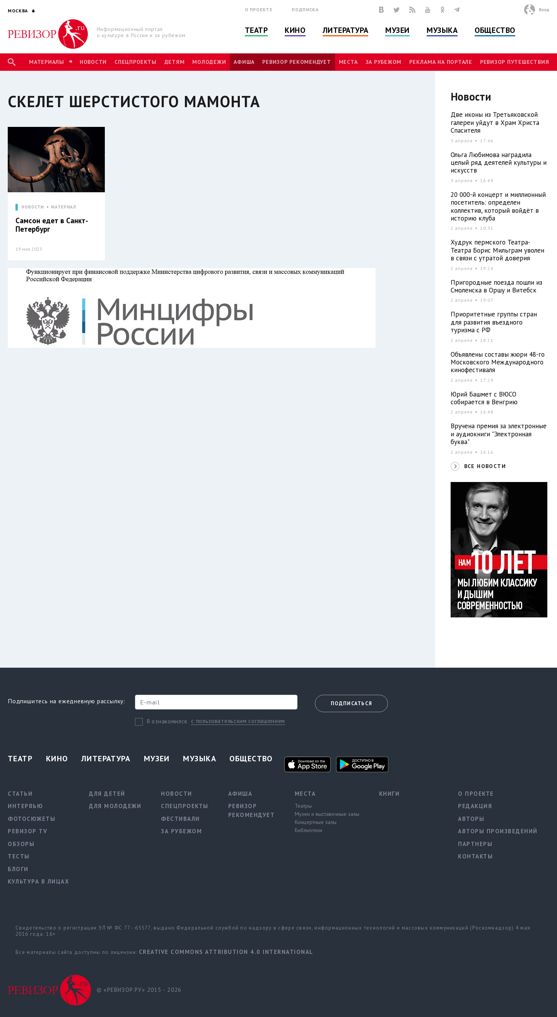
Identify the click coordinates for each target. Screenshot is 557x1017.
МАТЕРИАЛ (63, 207)
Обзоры (21, 844)
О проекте (259, 9)
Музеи (397, 30)
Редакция (475, 806)
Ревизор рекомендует (296, 61)
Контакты (475, 856)
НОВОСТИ (33, 207)
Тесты (19, 856)
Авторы (471, 818)
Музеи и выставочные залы (327, 813)
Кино (295, 30)
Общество (495, 30)
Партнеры (475, 844)
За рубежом (384, 61)
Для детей (107, 793)
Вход (544, 9)
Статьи (20, 793)
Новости (93, 61)
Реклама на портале (440, 61)
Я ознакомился (167, 721)
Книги (389, 793)
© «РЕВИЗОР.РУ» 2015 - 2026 (139, 989)
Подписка (305, 9)
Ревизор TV (27, 831)
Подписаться (351, 703)
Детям (174, 61)
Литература (346, 30)
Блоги (18, 869)
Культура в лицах (38, 881)
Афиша (244, 61)
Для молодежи (115, 806)
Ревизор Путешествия (514, 61)
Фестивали (180, 818)
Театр (256, 30)
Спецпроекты (135, 61)
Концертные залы (316, 822)
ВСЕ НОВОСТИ (485, 466)
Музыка (442, 30)
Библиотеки (308, 830)
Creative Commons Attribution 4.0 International (226, 951)
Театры (303, 805)
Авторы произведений (498, 831)
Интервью (25, 806)
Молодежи (209, 61)
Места (348, 61)
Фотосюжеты (31, 818)
